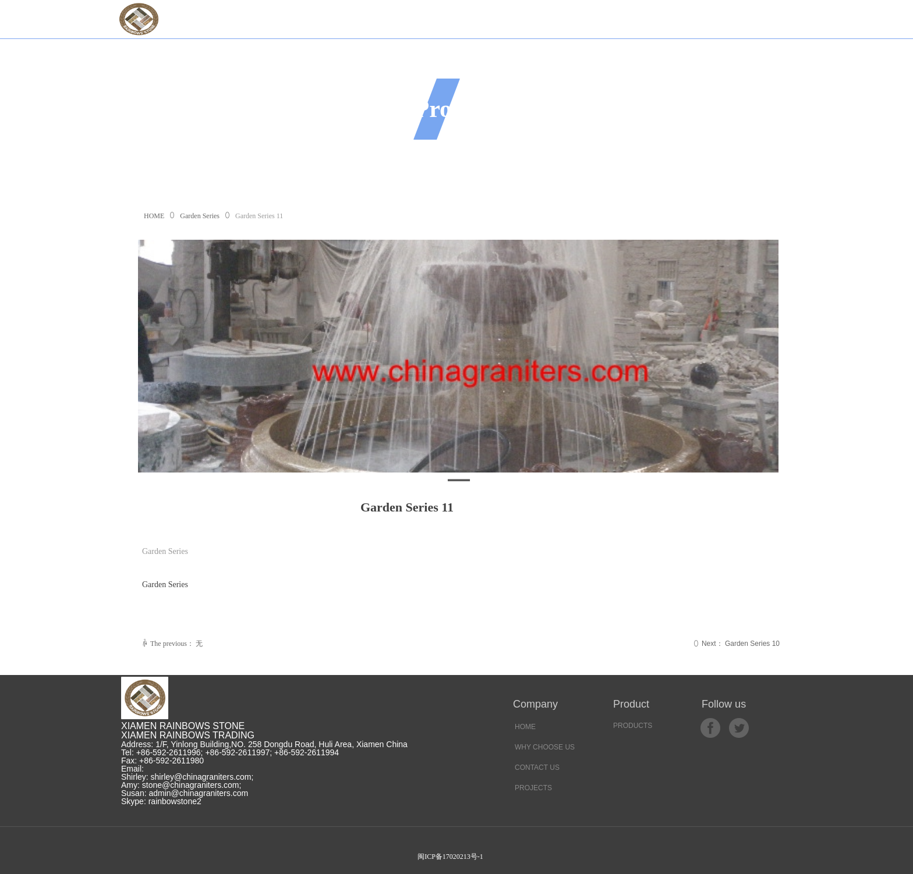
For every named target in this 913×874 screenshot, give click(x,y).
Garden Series (200, 216)
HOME (154, 216)
